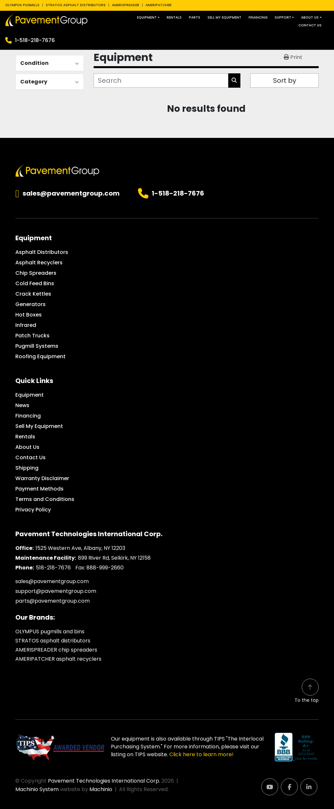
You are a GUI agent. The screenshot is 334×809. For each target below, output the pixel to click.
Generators (30, 304)
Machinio (100, 789)
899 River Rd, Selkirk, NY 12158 (114, 558)
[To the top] (307, 691)
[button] (148, 17)
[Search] (161, 80)
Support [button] (283, 17)
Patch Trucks (32, 335)
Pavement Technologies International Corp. (104, 781)
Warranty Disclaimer (42, 478)
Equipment (147, 17)
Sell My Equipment (224, 17)
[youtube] (269, 786)
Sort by (284, 80)
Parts (194, 17)
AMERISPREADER (125, 5)
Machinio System (37, 789)
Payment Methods (39, 489)
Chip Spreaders (35, 273)
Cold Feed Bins (34, 283)
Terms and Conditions (44, 499)
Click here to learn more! (201, 754)
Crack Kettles (33, 294)
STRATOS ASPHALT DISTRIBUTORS (76, 5)
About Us (310, 17)
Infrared (25, 325)
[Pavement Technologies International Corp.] (57, 170)
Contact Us (310, 25)
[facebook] (289, 786)
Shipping (26, 468)
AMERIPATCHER (158, 5)
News (22, 405)
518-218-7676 (53, 567)
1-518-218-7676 (35, 40)
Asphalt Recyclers (39, 262)
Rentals (174, 17)
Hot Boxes (28, 314)
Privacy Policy (33, 509)
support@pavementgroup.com (55, 591)
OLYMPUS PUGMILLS (22, 5)
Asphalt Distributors (41, 252)
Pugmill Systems (36, 346)
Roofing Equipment (40, 356)
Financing (258, 17)
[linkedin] (308, 786)
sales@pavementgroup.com (71, 193)
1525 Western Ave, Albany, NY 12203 (80, 548)
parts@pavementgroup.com (52, 601)
